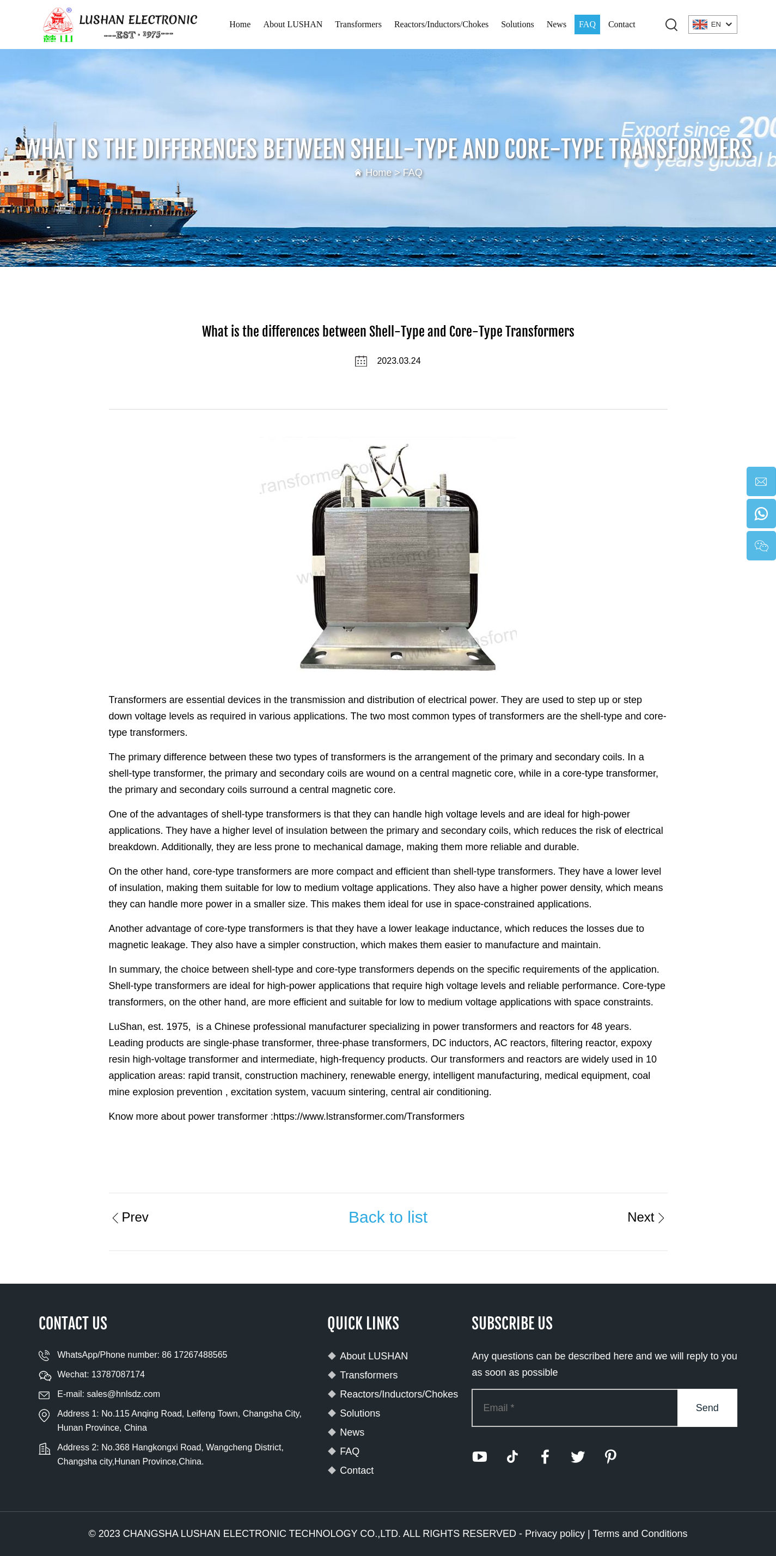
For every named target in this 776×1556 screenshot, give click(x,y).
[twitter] (578, 1457)
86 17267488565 (194, 1354)
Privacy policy (555, 1533)
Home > (384, 172)
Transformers (358, 24)
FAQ (587, 24)
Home (239, 24)
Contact (622, 24)
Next (647, 1217)
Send (707, 1407)
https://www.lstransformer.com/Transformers (369, 1116)
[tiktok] (512, 1457)
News (556, 24)
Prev (129, 1217)
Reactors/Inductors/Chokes (441, 24)
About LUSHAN (292, 24)
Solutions (517, 24)
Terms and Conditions (639, 1533)
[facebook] (545, 1457)
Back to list (388, 1217)
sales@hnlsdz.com (123, 1394)
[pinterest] (610, 1457)
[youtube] (480, 1457)
